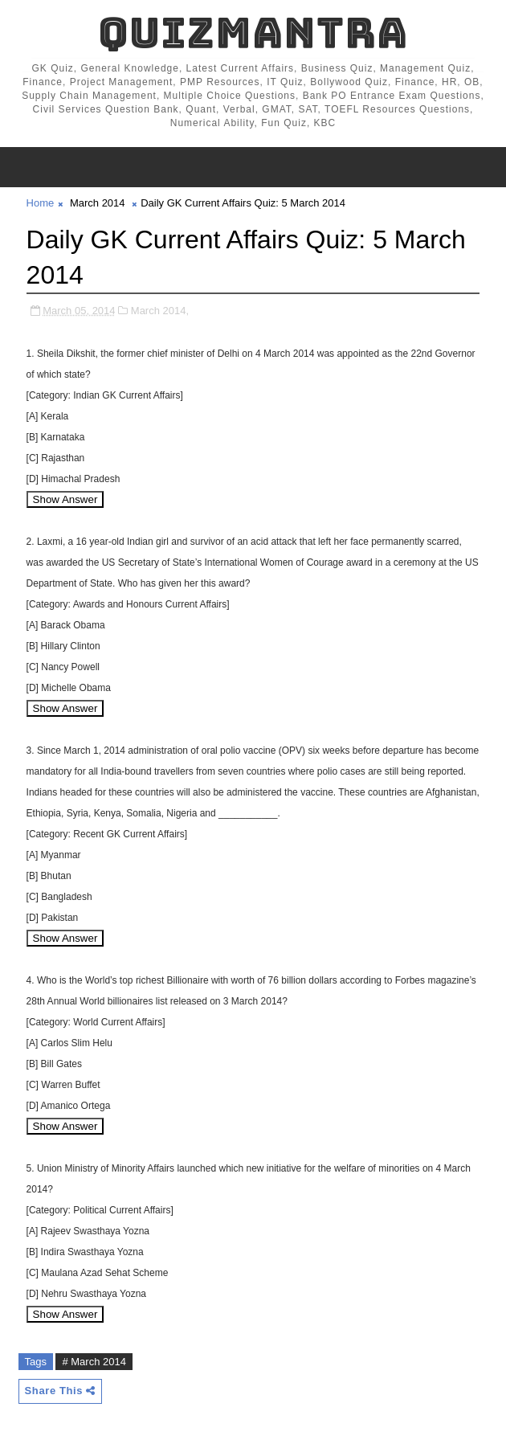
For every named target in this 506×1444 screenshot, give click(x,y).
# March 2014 (94, 1362)
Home (41, 203)
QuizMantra (253, 32)
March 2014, (160, 311)
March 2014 (97, 203)
